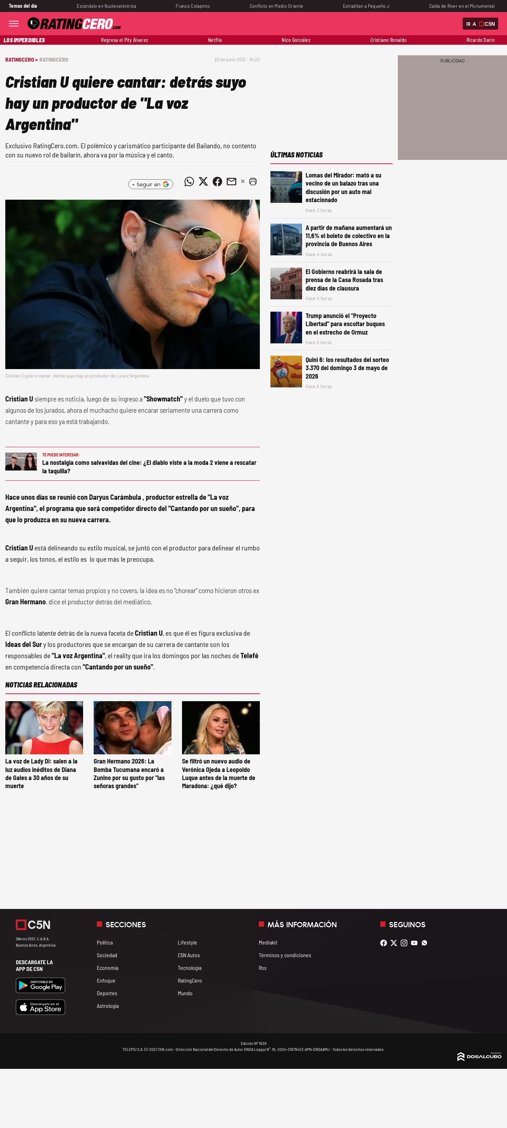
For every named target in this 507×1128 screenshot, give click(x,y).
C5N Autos (189, 955)
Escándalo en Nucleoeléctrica (106, 6)
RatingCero (53, 59)
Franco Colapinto (193, 6)
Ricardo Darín (481, 40)
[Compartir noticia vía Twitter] (203, 181)
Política (105, 942)
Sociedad (107, 955)
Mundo (185, 993)
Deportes (107, 993)
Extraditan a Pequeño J (366, 6)
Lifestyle (187, 942)
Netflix (215, 40)
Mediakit (268, 942)
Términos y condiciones (285, 955)
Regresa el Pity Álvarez (124, 40)
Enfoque (106, 980)
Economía (107, 967)
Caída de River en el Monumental (462, 6)
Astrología (108, 1005)
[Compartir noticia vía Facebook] (217, 181)
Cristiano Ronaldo (388, 40)
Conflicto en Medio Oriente (276, 6)
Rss (263, 967)
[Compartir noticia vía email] (231, 181)
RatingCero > (21, 59)
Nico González (296, 40)
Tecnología (189, 967)
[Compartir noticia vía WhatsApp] (189, 181)
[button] (253, 181)
